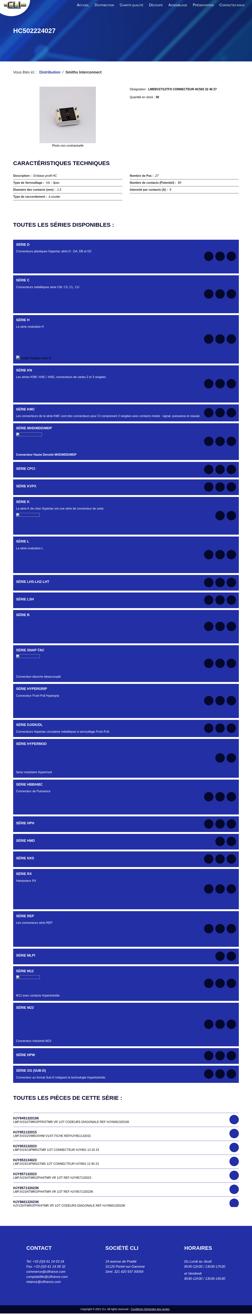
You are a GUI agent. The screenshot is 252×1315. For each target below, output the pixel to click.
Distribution (49, 72)
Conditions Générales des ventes (150, 1309)
